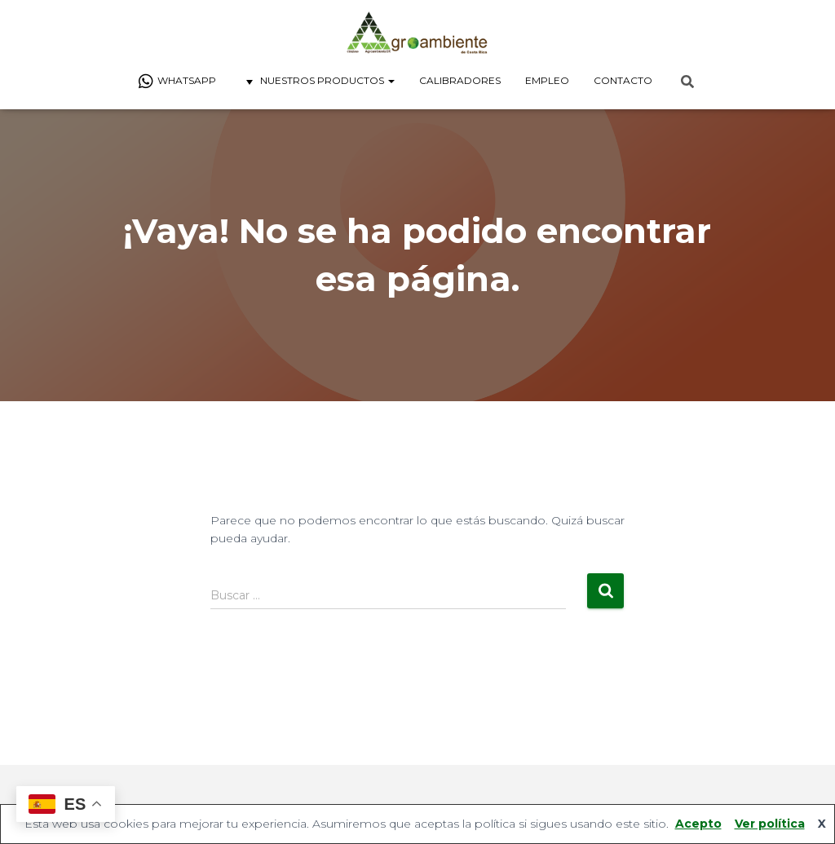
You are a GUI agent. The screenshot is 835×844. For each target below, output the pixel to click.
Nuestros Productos (318, 81)
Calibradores (460, 80)
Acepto (698, 823)
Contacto (623, 80)
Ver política (770, 823)
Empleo (547, 80)
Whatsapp (177, 81)
